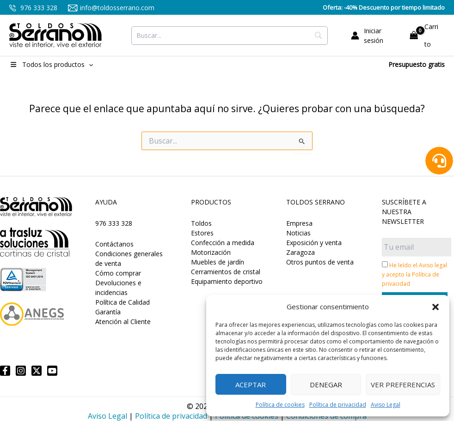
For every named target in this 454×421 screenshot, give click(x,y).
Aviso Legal (385, 405)
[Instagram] (21, 371)
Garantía (108, 311)
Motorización (211, 252)
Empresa (299, 223)
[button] (435, 307)
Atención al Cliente (123, 321)
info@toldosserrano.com (111, 7)
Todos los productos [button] (51, 64)
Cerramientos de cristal (225, 271)
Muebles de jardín (217, 262)
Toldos (201, 223)
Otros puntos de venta (320, 262)
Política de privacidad (337, 405)
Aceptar (250, 384)
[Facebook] (5, 371)
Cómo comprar (118, 273)
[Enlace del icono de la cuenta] (374, 35)
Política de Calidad (122, 302)
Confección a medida (222, 242)
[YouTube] (52, 371)
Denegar (326, 384)
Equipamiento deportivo (227, 281)
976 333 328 (33, 7)
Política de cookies (280, 405)
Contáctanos (114, 244)
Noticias (298, 233)
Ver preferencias (403, 384)
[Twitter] (36, 371)
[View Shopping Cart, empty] (425, 35)
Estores (202, 233)
